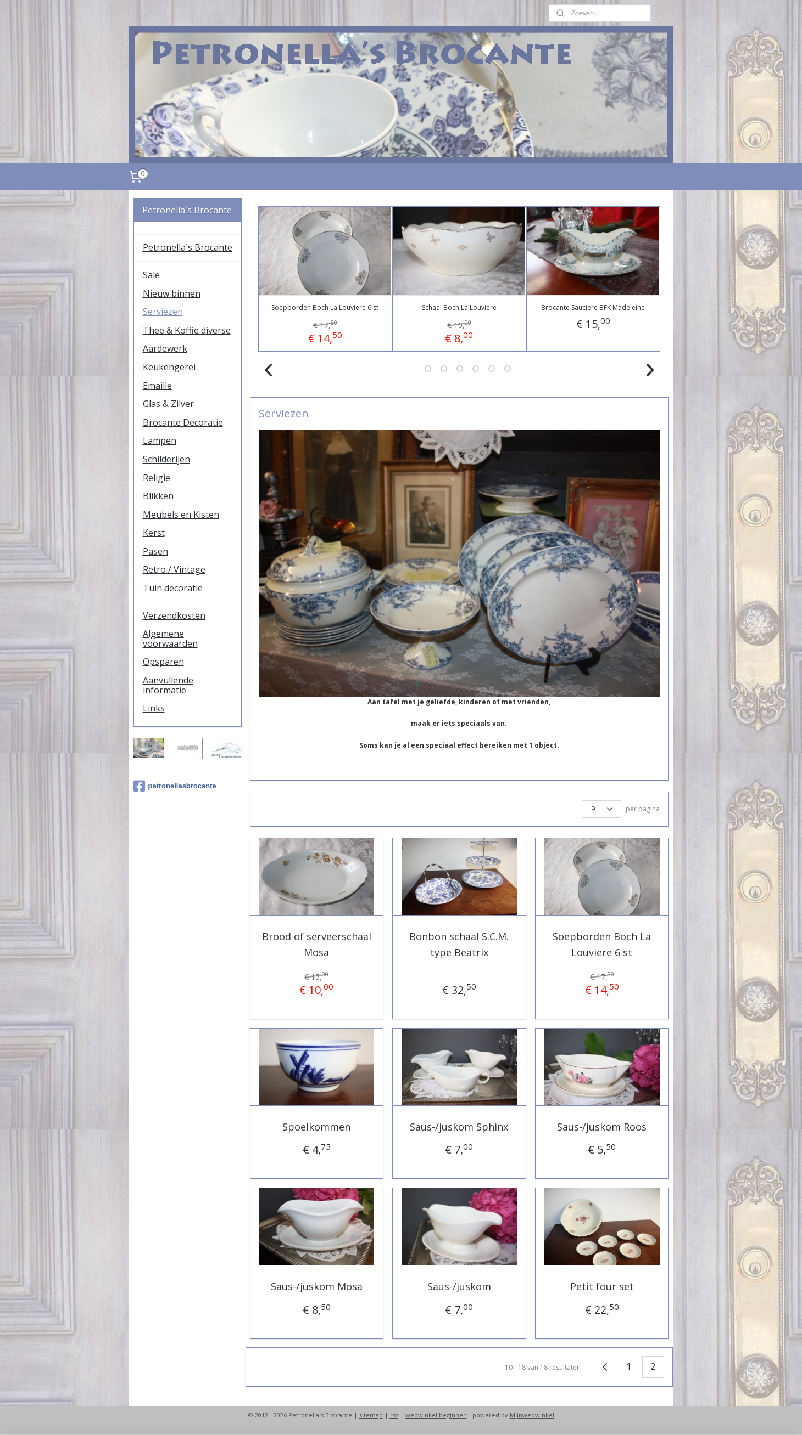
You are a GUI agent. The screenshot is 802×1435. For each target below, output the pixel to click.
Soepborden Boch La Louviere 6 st (324, 307)
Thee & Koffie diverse (187, 330)
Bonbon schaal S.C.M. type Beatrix (459, 944)
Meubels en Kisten (181, 515)
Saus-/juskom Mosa (317, 1286)
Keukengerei (169, 367)
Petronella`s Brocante (187, 247)
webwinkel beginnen (436, 1415)
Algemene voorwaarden (170, 638)
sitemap (371, 1415)
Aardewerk (165, 348)
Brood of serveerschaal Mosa (316, 944)
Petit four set (602, 1286)
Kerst (154, 533)
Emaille (157, 386)
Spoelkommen (316, 1126)
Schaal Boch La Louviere (459, 307)
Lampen (159, 440)
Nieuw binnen (171, 293)
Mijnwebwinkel (532, 1415)
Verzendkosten (174, 615)
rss (394, 1415)
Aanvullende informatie (168, 685)
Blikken (158, 496)
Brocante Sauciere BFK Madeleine (593, 307)
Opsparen (163, 662)
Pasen (155, 551)
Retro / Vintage (174, 569)
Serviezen (163, 312)
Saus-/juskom (459, 1286)
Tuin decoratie (173, 588)
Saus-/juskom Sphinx (459, 1126)
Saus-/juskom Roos (602, 1126)
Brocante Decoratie (183, 422)
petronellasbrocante (174, 786)
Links (154, 708)
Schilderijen (166, 459)
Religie (156, 478)
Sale (151, 275)
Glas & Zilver (168, 404)
